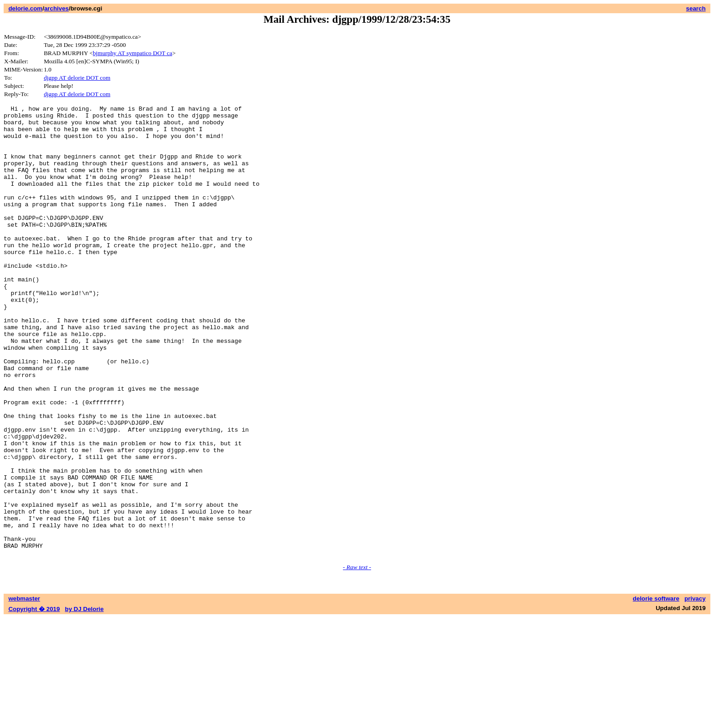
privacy (695, 688)
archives (56, 8)
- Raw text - (357, 657)
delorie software (656, 688)
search (696, 8)
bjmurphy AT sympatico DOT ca (132, 53)
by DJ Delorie (84, 699)
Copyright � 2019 (34, 699)
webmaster (24, 688)
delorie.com (25, 8)
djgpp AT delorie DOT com (77, 77)
